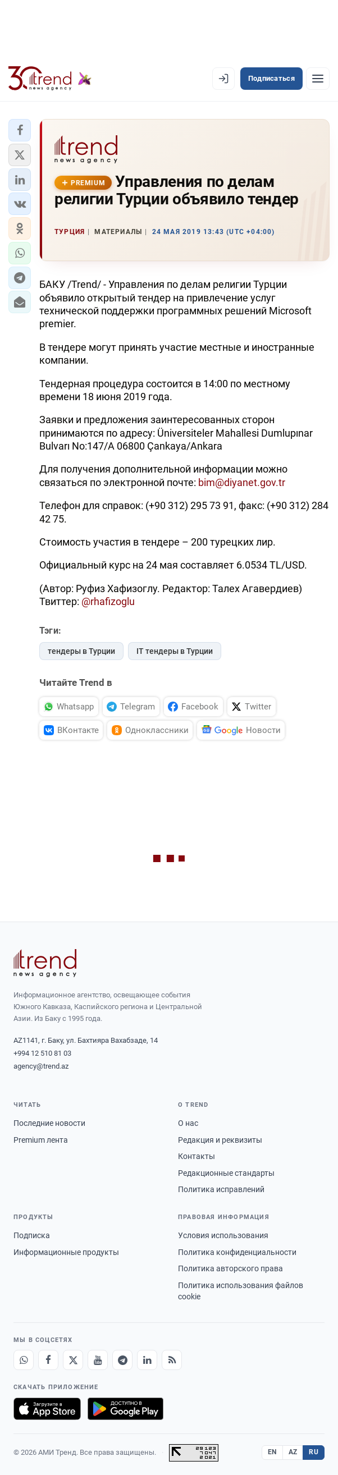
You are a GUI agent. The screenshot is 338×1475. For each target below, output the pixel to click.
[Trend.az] (50, 78)
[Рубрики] (318, 78)
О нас (188, 1123)
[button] (19, 130)
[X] (73, 1360)
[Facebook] (48, 1360)
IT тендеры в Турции (174, 651)
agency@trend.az (40, 1066)
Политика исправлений (221, 1189)
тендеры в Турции (81, 651)
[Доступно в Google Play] (125, 1409)
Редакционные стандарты (226, 1173)
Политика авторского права (230, 1268)
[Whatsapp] (23, 1360)
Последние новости (49, 1123)
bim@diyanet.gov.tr (241, 482)
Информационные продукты (66, 1252)
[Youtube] (98, 1360)
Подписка (31, 1235)
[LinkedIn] (147, 1360)
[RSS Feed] (172, 1360)
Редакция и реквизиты (220, 1139)
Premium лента (40, 1139)
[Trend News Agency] (44, 963)
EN (272, 1452)
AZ (293, 1452)
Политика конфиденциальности (237, 1252)
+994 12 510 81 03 (42, 1053)
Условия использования (223, 1235)
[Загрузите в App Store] (47, 1409)
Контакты (196, 1156)
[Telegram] (122, 1360)
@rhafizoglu (108, 601)
